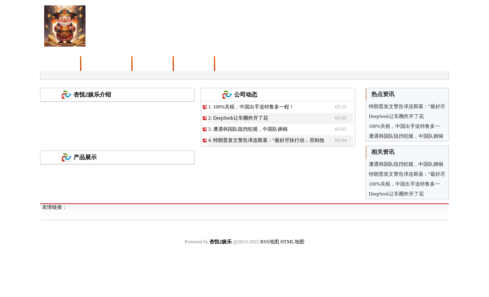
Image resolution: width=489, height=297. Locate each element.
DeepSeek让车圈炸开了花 (240, 118)
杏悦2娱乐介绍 (92, 95)
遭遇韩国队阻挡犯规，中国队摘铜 (250, 129)
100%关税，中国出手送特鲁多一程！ (253, 107)
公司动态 (245, 95)
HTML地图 (292, 242)
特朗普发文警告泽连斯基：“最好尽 (407, 174)
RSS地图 (269, 242)
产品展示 (85, 157)
